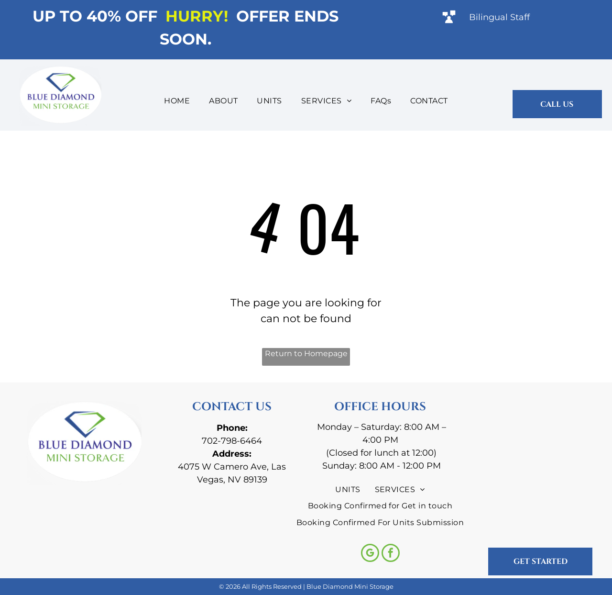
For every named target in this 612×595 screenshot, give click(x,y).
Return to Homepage (306, 353)
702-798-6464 (232, 441)
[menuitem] (176, 101)
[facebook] (391, 554)
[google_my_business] (370, 554)
